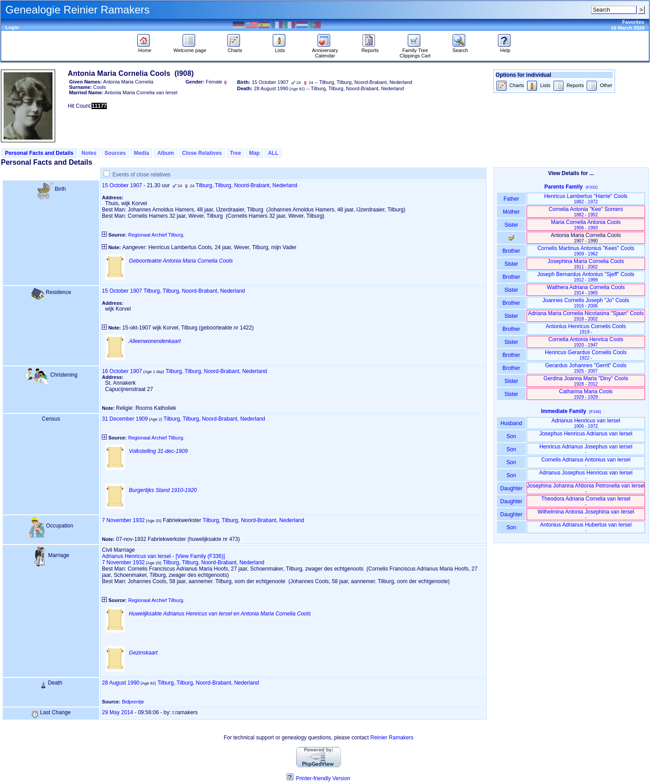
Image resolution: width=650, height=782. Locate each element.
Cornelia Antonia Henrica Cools (586, 341)
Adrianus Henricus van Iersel (136, 556)
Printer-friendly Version (323, 778)
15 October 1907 (122, 185)
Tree (235, 153)
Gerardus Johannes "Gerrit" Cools (585, 367)
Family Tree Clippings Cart (415, 50)
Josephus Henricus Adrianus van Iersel (585, 436)
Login (12, 27)
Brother (511, 251)
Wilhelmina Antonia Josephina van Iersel (585, 514)
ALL (273, 153)
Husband (511, 423)
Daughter (511, 488)
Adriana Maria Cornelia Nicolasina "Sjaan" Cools (586, 315)
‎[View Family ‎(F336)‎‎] (200, 556)
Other (599, 86)
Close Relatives (202, 153)
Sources (115, 153)
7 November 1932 (123, 520)
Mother (511, 212)
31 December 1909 (125, 419)
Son (511, 436)
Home (144, 48)
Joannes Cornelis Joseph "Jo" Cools (585, 302)
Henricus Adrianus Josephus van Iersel (585, 449)
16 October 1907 (122, 371)
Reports (370, 48)
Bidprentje (133, 701)
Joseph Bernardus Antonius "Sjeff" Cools (585, 276)
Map (254, 153)
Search (460, 48)
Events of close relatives (141, 174)
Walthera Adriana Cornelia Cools (586, 289)
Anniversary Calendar (325, 50)
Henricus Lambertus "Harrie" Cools (586, 198)
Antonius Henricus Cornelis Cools (586, 328)
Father (511, 199)
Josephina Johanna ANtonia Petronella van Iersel (586, 488)
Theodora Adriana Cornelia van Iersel (586, 501)
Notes (89, 153)
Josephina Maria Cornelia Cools (586, 263)
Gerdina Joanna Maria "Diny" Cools (586, 381)
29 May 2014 (117, 712)
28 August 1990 (120, 683)
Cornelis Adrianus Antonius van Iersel (586, 462)
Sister (511, 225)
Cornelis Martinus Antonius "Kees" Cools (585, 250)
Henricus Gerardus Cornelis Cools (586, 354)
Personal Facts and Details (39, 153)
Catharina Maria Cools (585, 394)
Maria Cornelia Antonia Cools (585, 224)
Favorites (633, 22)
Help (505, 48)
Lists (280, 48)
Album (165, 153)
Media (141, 153)
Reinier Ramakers (392, 737)
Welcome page (190, 48)
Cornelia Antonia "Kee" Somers (586, 211)
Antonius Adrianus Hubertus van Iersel (586, 527)
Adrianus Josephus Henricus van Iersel (586, 475)
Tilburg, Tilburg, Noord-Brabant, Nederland (246, 185)
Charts (235, 48)
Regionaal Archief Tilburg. (156, 234)
